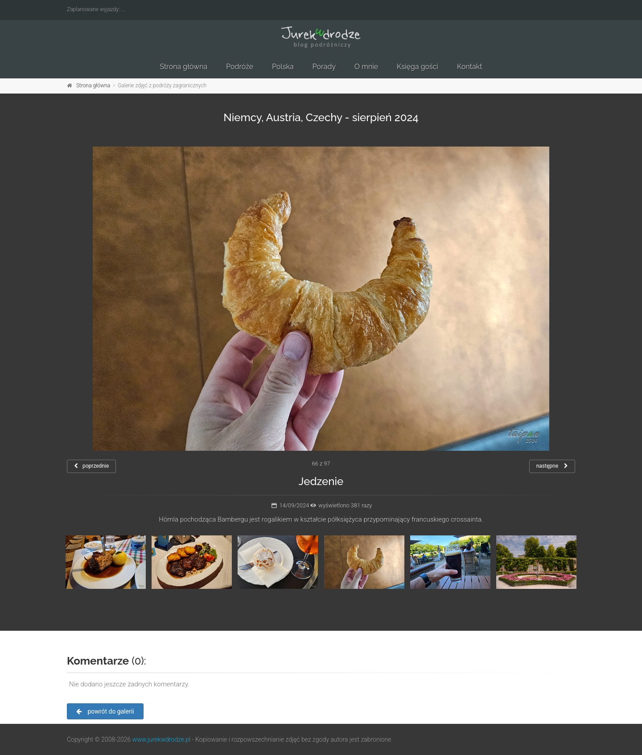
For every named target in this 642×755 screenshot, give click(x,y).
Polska (283, 66)
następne (552, 466)
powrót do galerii (105, 711)
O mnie (366, 66)
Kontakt (469, 66)
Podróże (239, 66)
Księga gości (417, 66)
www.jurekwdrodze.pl (161, 739)
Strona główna (183, 66)
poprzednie (91, 466)
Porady (324, 66)
